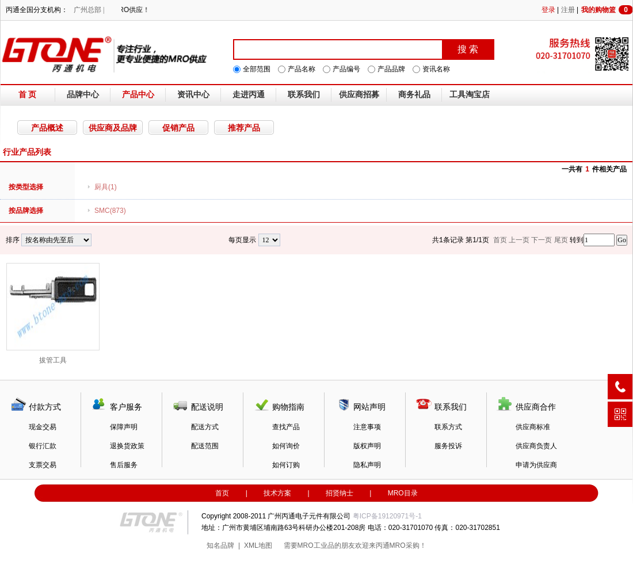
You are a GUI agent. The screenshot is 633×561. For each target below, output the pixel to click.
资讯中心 (193, 94)
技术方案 (277, 493)
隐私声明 (367, 465)
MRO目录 (403, 493)
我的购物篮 (607, 9)
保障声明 (124, 427)
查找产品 (286, 427)
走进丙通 (248, 94)
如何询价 (286, 446)
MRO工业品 (316, 545)
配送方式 (205, 427)
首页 (222, 493)
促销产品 (178, 127)
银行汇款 (42, 446)
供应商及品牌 (113, 127)
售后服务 (124, 465)
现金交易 (42, 427)
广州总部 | (89, 10)
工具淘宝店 (469, 94)
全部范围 (256, 69)
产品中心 (138, 94)
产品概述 (47, 127)
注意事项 (367, 427)
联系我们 (304, 94)
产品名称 (301, 69)
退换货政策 (127, 446)
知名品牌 (220, 545)
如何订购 (286, 465)
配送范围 (205, 446)
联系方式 (448, 427)
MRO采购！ (408, 545)
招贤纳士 (339, 493)
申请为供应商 (536, 465)
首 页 (27, 94)
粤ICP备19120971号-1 (387, 516)
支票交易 (42, 465)
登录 (548, 10)
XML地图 (258, 545)
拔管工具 (53, 313)
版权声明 (367, 446)
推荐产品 (244, 127)
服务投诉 (448, 446)
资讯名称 (436, 69)
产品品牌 (391, 69)
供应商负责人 (536, 446)
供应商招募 (359, 94)
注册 (568, 10)
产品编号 (346, 69)
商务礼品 (414, 94)
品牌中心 (83, 94)
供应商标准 (533, 427)
